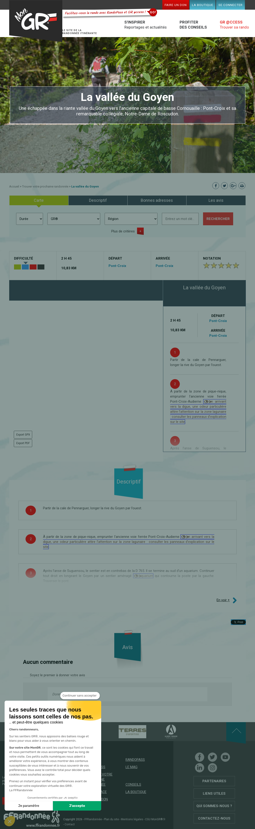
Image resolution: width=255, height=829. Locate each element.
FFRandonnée (93, 819)
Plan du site (111, 819)
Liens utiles (214, 793)
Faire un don (176, 5)
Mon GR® (36, 21)
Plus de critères (123, 231)
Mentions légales (132, 819)
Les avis (216, 200)
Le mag (132, 767)
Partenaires (214, 781)
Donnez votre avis (66, 694)
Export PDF (23, 443)
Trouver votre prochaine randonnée (45, 186)
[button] (9, 821)
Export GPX (23, 434)
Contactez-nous (214, 818)
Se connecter (230, 5)
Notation (212, 258)
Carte (39, 200)
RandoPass (135, 760)
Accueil (14, 186)
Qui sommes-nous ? (214, 806)
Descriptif (98, 200)
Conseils (133, 784)
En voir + (223, 600)
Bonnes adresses (157, 200)
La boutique (202, 5)
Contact (70, 824)
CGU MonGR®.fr (155, 819)
